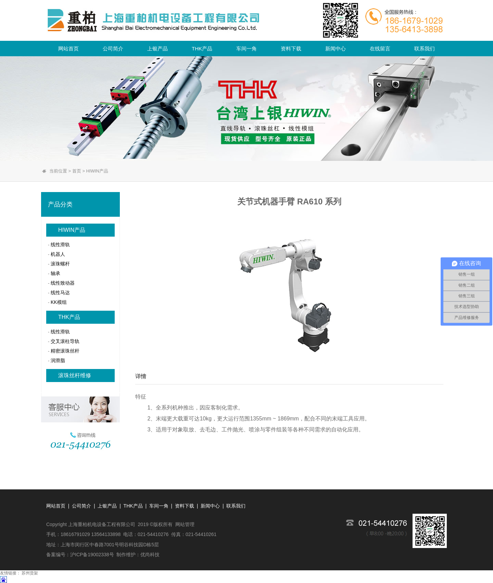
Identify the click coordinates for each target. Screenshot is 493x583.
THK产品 (202, 48)
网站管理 (184, 524)
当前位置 (58, 171)
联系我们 (424, 48)
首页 (76, 171)
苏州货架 (30, 573)
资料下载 (291, 48)
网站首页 (68, 48)
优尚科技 (150, 554)
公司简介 (113, 48)
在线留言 (380, 48)
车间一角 (246, 48)
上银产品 (157, 48)
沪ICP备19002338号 (92, 554)
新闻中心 (335, 48)
